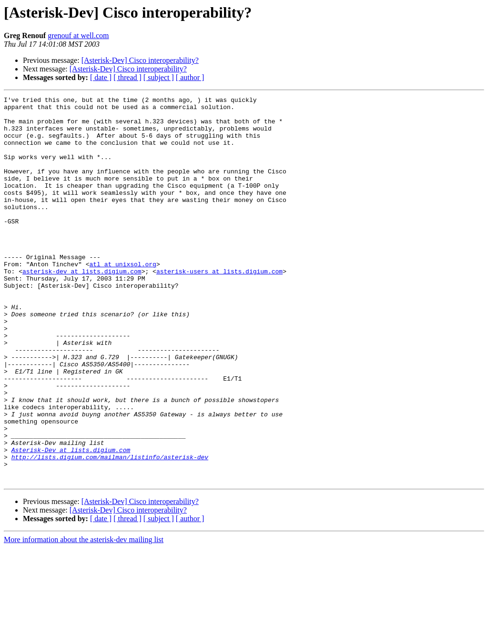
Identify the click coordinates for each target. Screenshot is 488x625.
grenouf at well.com (78, 35)
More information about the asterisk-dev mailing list (83, 617)
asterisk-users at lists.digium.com (219, 306)
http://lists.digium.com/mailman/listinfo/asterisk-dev (109, 529)
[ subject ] (158, 77)
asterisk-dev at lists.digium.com (82, 306)
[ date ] (101, 77)
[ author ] (190, 77)
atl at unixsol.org (122, 298)
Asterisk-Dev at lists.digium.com (71, 521)
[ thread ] (127, 77)
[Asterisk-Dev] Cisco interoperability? (140, 60)
